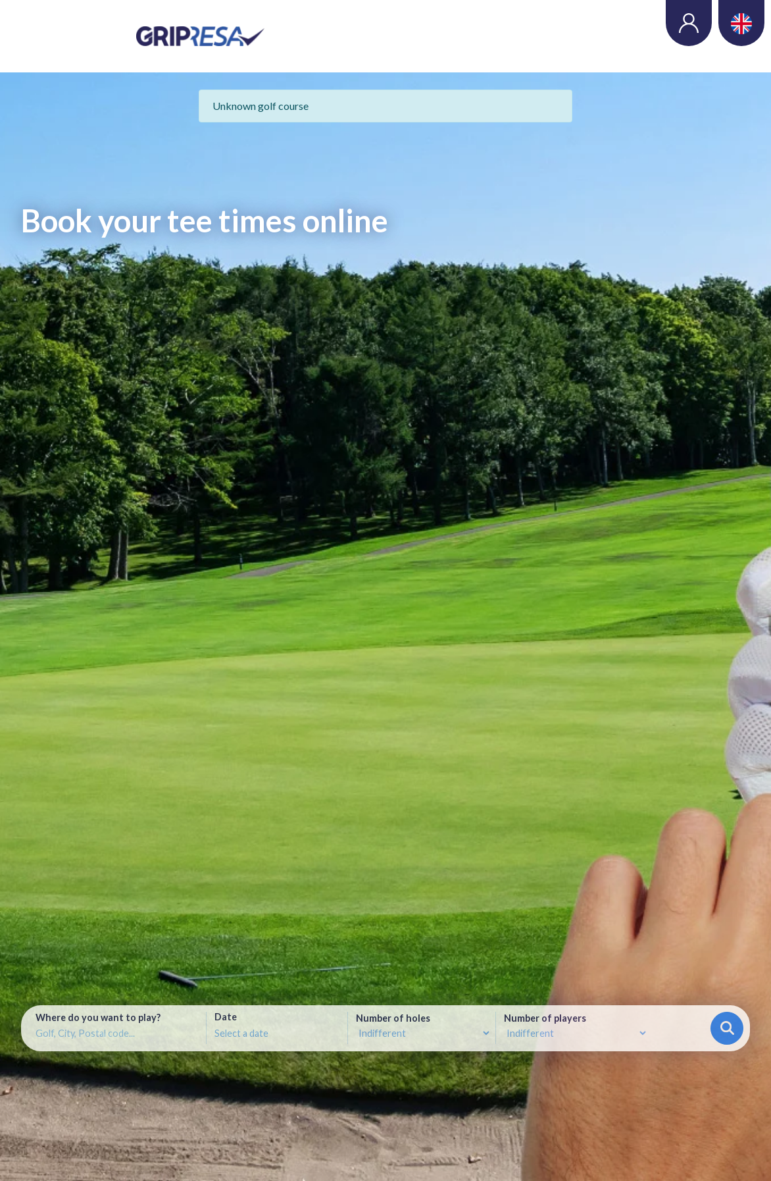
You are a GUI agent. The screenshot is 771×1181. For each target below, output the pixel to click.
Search (727, 1028)
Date (225, 1017)
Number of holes (393, 1018)
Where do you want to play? (98, 1017)
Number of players (545, 1018)
